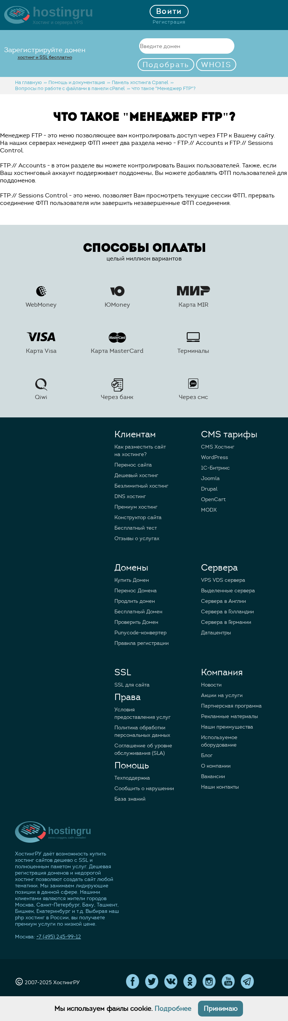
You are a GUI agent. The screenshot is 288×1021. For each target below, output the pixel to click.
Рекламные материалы (229, 716)
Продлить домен (134, 601)
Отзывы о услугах (136, 538)
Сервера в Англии (223, 601)
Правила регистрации (141, 643)
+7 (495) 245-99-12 (58, 937)
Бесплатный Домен (138, 611)
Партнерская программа (231, 706)
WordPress (214, 457)
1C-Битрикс (215, 468)
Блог (207, 755)
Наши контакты (220, 787)
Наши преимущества (227, 727)
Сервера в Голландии (227, 611)
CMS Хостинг (217, 447)
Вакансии (213, 776)
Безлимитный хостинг (141, 486)
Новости (211, 685)
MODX (209, 510)
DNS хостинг (130, 496)
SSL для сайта (132, 685)
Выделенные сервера (228, 590)
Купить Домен (131, 580)
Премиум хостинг (136, 507)
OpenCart (213, 499)
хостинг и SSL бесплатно (45, 57)
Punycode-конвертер (140, 632)
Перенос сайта (133, 465)
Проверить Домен (136, 622)
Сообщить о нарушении (144, 788)
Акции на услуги (222, 695)
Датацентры (216, 632)
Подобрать (165, 64)
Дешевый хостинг (136, 475)
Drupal (209, 489)
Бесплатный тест (135, 528)
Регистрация (169, 22)
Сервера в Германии (226, 622)
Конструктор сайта (138, 517)
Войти (169, 11)
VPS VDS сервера (223, 580)
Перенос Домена (135, 590)
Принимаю (220, 1008)
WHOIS (216, 64)
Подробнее (172, 1008)
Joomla (210, 478)
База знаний (130, 799)
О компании (216, 766)
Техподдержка (132, 778)
